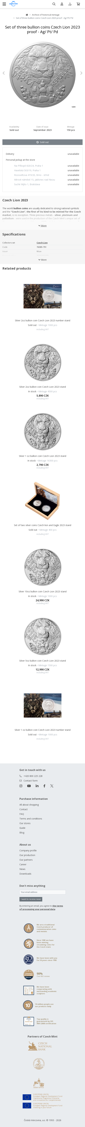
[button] (8, 73)
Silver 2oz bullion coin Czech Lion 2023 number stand (42, 320)
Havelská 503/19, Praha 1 (27, 170)
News (22, 869)
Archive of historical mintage (45, 14)
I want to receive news (31, 899)
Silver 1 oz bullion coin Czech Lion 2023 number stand (43, 729)
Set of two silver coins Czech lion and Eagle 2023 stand (42, 525)
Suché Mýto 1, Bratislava (27, 184)
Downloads (25, 873)
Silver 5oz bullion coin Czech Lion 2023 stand (42, 660)
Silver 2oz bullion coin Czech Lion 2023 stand (42, 386)
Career (22, 864)
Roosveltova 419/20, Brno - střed (31, 175)
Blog (21, 832)
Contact (23, 809)
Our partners (26, 859)
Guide (22, 827)
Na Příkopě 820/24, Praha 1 (28, 165)
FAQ (21, 813)
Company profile (28, 850)
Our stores (25, 823)
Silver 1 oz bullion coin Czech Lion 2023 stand (42, 455)
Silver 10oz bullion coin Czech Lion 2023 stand (43, 591)
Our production (27, 855)
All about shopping (29, 804)
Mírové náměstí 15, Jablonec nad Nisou (34, 179)
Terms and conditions (30, 818)
